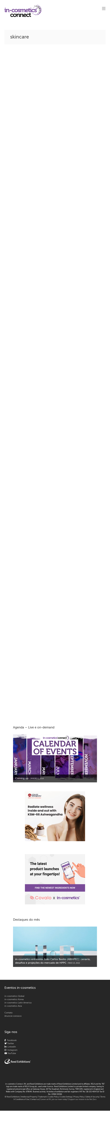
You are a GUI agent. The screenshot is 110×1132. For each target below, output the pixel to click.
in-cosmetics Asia (13, 1006)
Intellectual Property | (29, 1097)
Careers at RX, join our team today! (53, 1099)
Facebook (11, 1040)
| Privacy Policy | (79, 1097)
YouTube (11, 1053)
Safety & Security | (93, 1097)
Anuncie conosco (12, 1016)
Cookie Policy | (54, 1097)
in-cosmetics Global (14, 996)
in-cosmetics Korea (14, 999)
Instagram (11, 1050)
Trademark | (43, 1097)
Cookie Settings (66, 1097)
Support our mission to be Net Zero (82, 1099)
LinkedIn (11, 1047)
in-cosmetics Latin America (18, 1003)
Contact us (34, 1099)
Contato (8, 1013)
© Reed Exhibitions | (13, 1097)
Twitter (10, 1043)
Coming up (22, 778)
